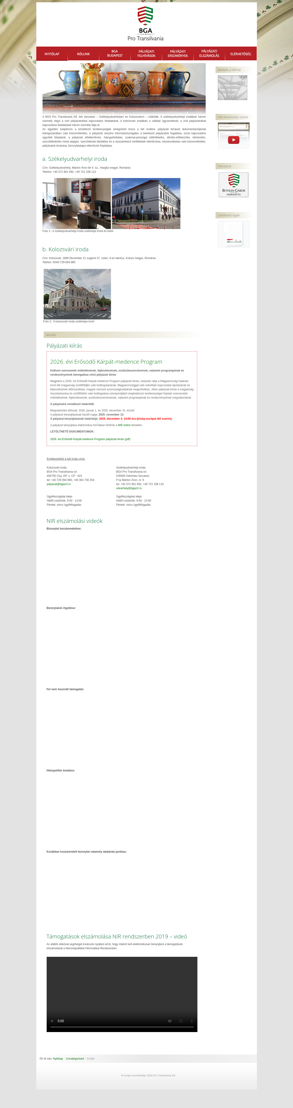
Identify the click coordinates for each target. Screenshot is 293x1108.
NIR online (124, 425)
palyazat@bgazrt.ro (59, 484)
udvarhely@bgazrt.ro (129, 488)
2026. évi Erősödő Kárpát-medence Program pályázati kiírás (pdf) (90, 439)
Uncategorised (75, 1059)
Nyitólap (58, 1059)
